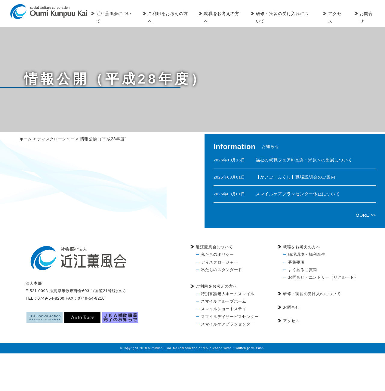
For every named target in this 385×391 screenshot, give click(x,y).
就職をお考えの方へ (226, 17)
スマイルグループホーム (223, 301)
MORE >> (366, 215)
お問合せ (367, 17)
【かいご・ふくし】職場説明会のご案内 (295, 177)
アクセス (336, 17)
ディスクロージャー (219, 262)
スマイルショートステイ (223, 309)
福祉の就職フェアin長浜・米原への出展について (304, 159)
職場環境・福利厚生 (306, 254)
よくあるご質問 (302, 269)
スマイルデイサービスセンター (230, 316)
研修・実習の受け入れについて (287, 17)
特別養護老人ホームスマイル (227, 294)
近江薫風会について (123, 17)
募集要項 (296, 262)
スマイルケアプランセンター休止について (298, 193)
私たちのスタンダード (221, 269)
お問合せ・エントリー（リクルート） (323, 277)
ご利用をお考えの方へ (175, 17)
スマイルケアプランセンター (227, 324)
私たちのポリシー (217, 254)
